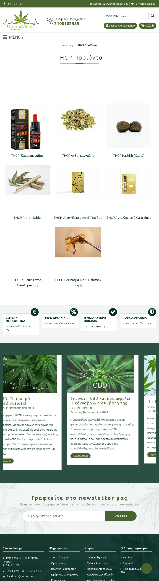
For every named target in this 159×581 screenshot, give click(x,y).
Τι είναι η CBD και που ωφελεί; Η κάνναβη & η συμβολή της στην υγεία (39, 403)
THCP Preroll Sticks (27, 217)
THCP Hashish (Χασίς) (128, 155)
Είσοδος (126, 557)
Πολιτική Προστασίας (62, 568)
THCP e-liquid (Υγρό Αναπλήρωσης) (27, 282)
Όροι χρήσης (57, 563)
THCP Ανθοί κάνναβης (78, 155)
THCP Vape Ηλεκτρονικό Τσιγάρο (78, 217)
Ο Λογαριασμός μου (115, 3)
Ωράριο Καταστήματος (63, 574)
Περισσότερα (19, 456)
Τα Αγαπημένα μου (143, 3)
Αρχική (95, 3)
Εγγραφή (127, 563)
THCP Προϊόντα (87, 45)
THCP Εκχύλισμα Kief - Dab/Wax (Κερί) (78, 282)
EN (21, 3)
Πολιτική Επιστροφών (98, 568)
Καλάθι (147, 25)
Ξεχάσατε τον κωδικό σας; (134, 570)
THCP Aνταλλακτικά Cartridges (128, 217)
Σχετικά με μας (58, 557)
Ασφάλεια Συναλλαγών (99, 574)
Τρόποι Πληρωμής (96, 557)
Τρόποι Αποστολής (96, 563)
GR (15, 3)
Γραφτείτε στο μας (80, 498)
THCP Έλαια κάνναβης (27, 155)
